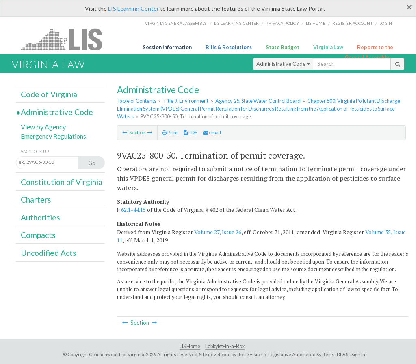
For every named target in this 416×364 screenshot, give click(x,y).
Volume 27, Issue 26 (217, 232)
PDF (190, 132)
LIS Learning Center (133, 8)
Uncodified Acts (48, 252)
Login (385, 23)
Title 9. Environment (185, 101)
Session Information (167, 47)
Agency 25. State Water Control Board (258, 101)
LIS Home (190, 346)
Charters (36, 199)
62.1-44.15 (133, 210)
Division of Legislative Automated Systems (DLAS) (297, 354)
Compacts (38, 235)
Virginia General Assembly (176, 23)
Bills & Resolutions (229, 47)
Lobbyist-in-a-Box (225, 346)
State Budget (282, 47)
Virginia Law (328, 47)
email (212, 132)
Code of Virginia (49, 94)
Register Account (352, 23)
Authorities (40, 217)
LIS (66, 39)
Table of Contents (136, 101)
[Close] (409, 7)
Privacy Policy (282, 23)
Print (170, 132)
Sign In (358, 354)
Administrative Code (283, 64)
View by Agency (43, 127)
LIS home (315, 23)
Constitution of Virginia (61, 182)
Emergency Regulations (53, 136)
